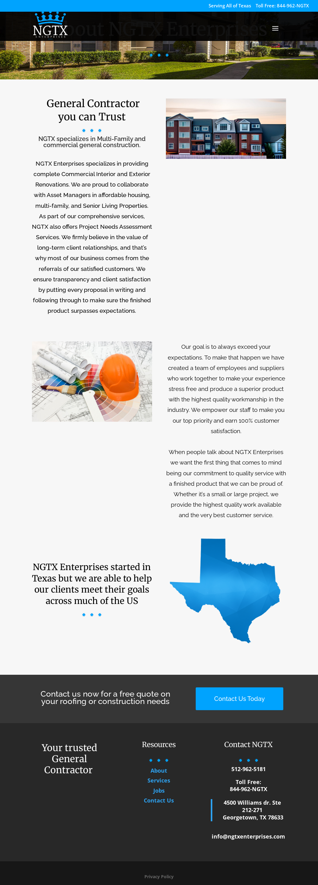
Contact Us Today (239, 698)
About (159, 770)
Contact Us (159, 800)
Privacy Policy (159, 876)
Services (158, 780)
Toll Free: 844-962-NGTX (282, 6)
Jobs (159, 790)
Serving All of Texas (230, 6)
